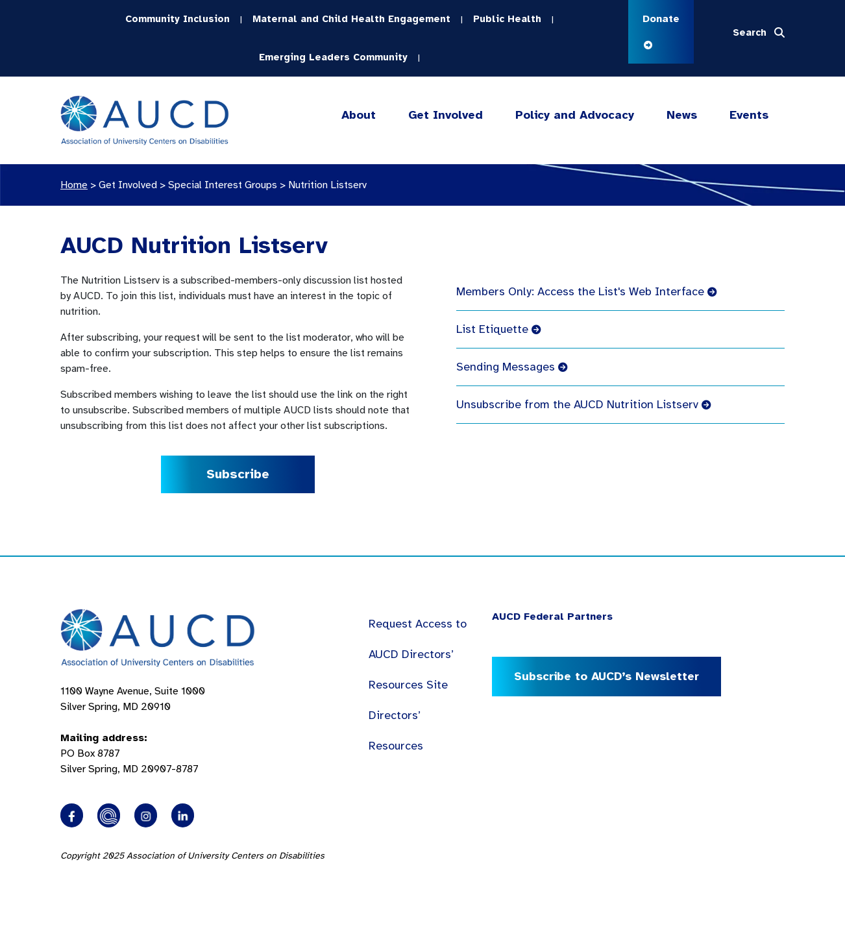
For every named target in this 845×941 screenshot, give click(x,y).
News (682, 115)
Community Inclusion (177, 19)
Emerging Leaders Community (333, 57)
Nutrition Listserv (327, 184)
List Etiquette (498, 329)
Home (74, 184)
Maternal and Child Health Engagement (351, 19)
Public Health (507, 19)
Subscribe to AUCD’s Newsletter (606, 676)
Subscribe (237, 474)
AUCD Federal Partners (552, 616)
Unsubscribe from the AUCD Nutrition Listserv (583, 404)
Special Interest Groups (222, 184)
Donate (661, 30)
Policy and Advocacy (574, 115)
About (358, 115)
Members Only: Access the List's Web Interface (586, 291)
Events (748, 115)
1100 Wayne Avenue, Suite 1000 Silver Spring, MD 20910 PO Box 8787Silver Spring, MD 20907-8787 (132, 730)
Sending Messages (511, 367)
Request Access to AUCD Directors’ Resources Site (418, 654)
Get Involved (444, 115)
